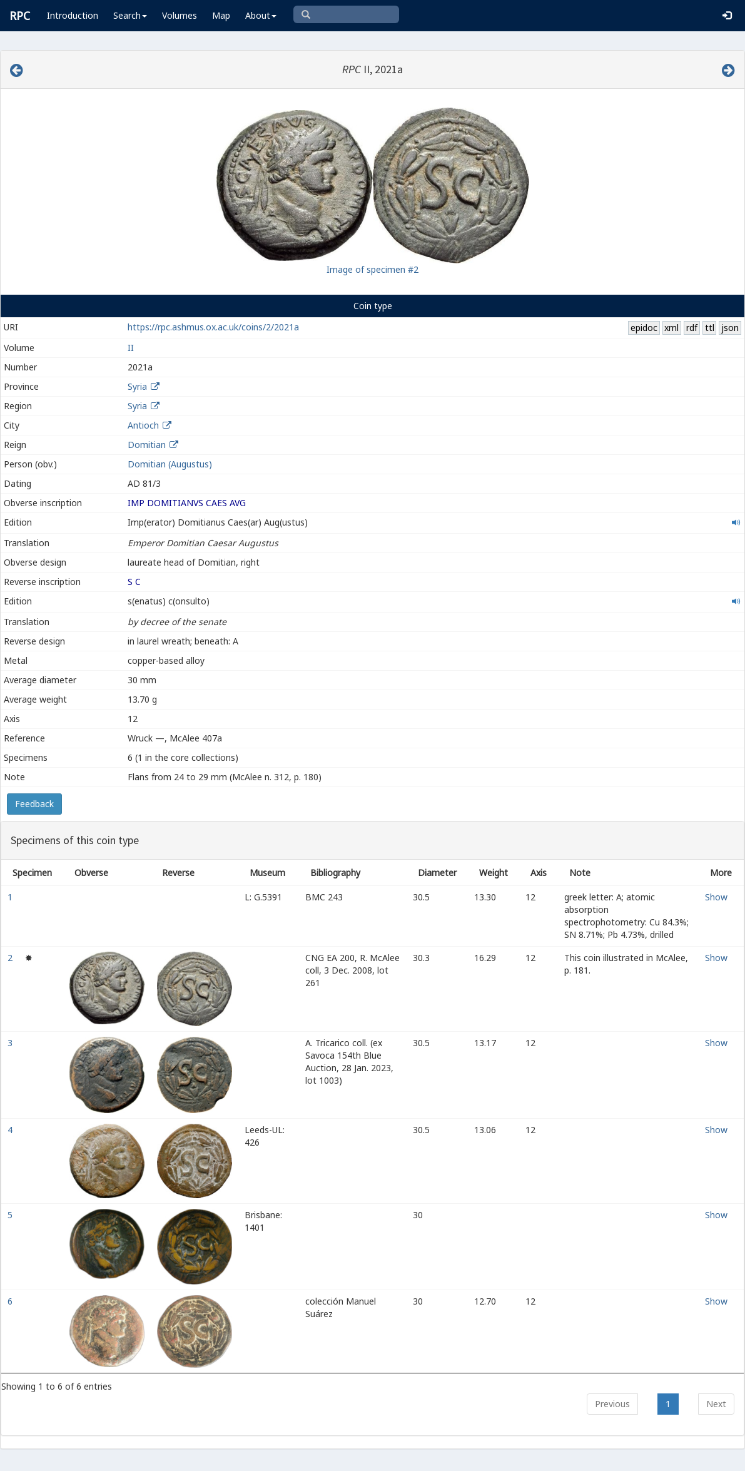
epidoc (644, 327)
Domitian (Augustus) (170, 464)
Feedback (34, 804)
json (730, 327)
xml (671, 327)
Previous (612, 1404)
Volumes (179, 15)
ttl (709, 327)
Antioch (143, 425)
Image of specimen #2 (372, 269)
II (131, 348)
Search (130, 15)
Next (716, 1404)
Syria (137, 386)
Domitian (147, 444)
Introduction (72, 15)
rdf (691, 327)
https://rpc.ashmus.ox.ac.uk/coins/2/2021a (213, 327)
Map (221, 15)
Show (716, 897)
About (260, 15)
